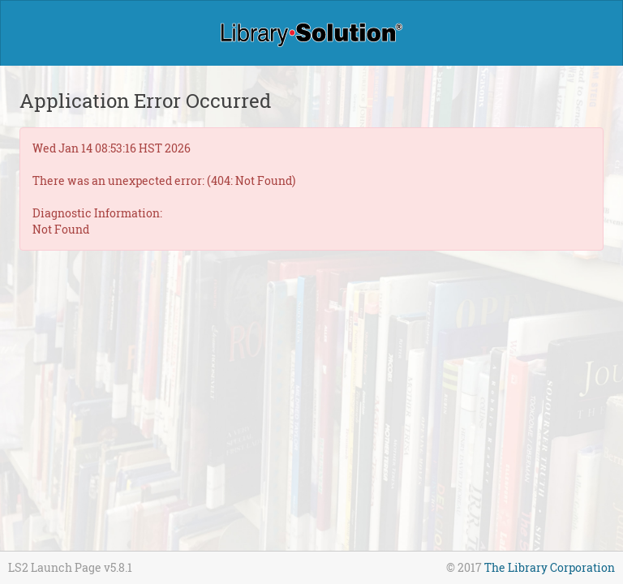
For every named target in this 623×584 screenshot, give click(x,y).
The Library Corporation (549, 567)
